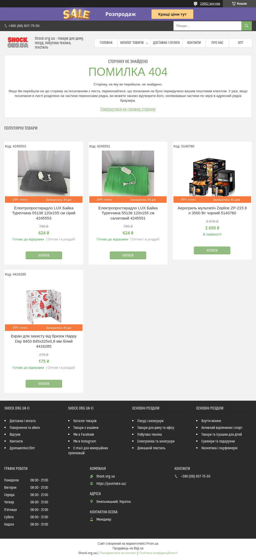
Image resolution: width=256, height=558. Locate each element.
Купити (43, 256)
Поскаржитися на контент (117, 553)
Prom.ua (152, 543)
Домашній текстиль (151, 448)
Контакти (194, 43)
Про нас (217, 43)
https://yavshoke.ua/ (111, 484)
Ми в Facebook (83, 435)
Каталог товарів (132, 43)
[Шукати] (246, 26)
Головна (106, 43)
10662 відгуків (210, 3)
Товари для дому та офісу (155, 428)
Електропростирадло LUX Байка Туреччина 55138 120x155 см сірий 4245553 (43, 213)
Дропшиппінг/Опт (22, 448)
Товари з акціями (85, 428)
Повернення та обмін (25, 428)
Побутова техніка (149, 435)
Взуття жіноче (211, 421)
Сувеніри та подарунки (218, 441)
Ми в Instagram (84, 441)
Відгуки (15, 435)
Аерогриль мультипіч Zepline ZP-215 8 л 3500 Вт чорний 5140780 (212, 210)
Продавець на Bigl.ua (128, 548)
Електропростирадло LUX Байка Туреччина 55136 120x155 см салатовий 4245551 (128, 213)
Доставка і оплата (166, 43)
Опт (240, 43)
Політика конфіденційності (158, 553)
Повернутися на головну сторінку (128, 109)
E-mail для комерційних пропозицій (88, 450)
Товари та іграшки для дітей (221, 435)
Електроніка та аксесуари (155, 441)
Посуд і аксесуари (150, 421)
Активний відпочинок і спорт (221, 428)
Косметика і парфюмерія (219, 448)
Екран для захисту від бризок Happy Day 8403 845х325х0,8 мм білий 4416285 (44, 341)
